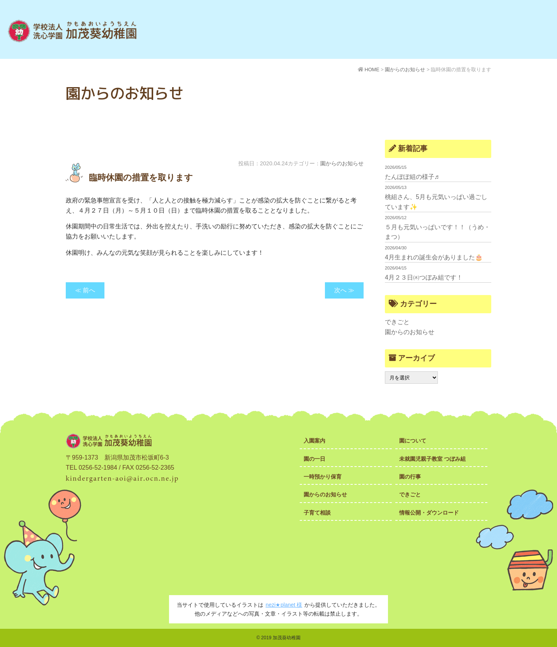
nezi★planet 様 (284, 605)
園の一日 (314, 459)
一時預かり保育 (323, 477)
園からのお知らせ (342, 163)
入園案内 (314, 441)
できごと (397, 322)
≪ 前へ (85, 290)
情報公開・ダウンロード (429, 513)
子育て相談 (317, 513)
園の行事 (410, 477)
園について (412, 441)
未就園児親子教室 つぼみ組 (432, 459)
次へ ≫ (344, 290)
